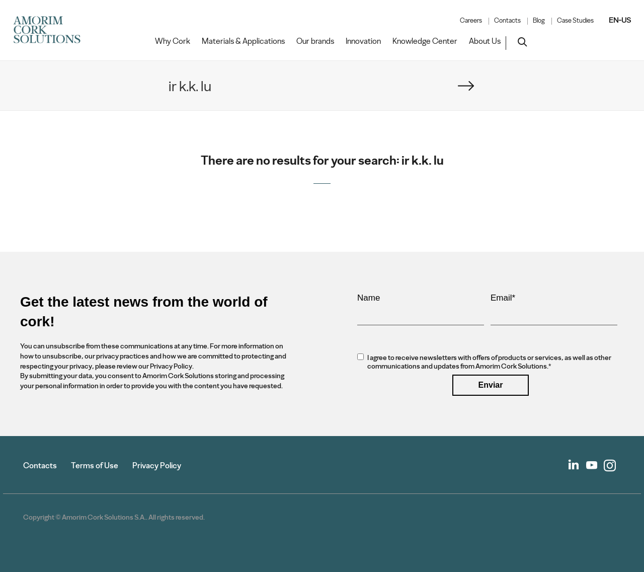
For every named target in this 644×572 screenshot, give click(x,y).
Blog (539, 21)
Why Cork (172, 41)
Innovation (363, 41)
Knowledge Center (424, 41)
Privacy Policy (156, 465)
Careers (471, 21)
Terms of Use (94, 465)
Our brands (315, 41)
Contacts (507, 21)
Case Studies (575, 21)
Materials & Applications (243, 41)
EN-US (620, 20)
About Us (485, 41)
